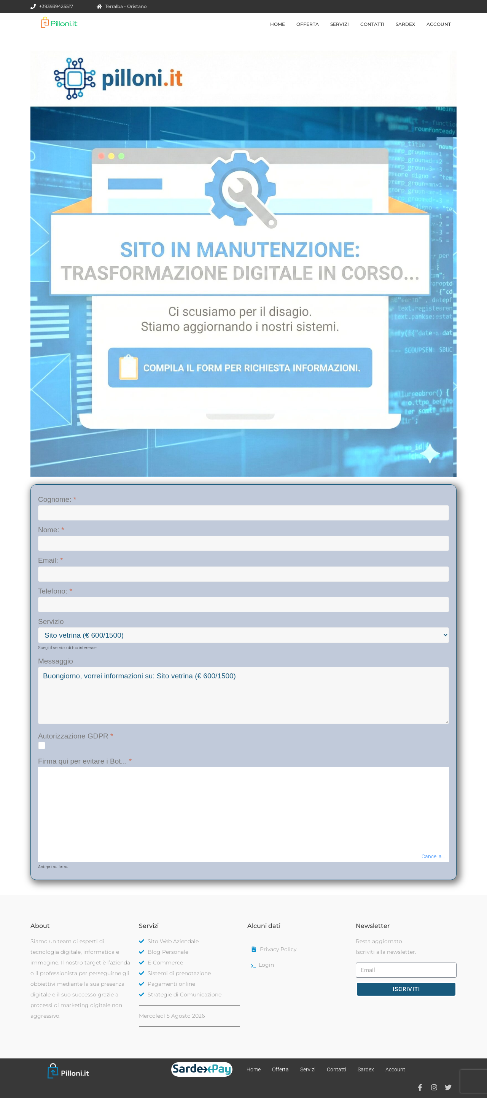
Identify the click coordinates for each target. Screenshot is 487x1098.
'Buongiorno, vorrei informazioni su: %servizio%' (243, 695)
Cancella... (433, 856)
